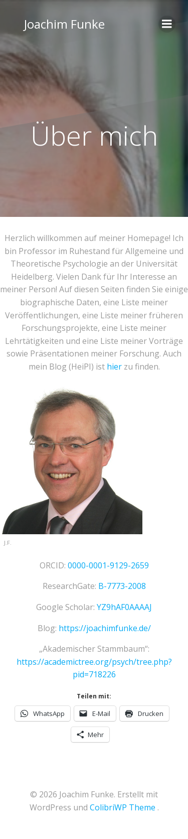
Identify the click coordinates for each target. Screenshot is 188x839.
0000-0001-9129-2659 (108, 565)
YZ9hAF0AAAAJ (124, 607)
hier (114, 366)
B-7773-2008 (122, 585)
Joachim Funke (64, 24)
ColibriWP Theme (122, 807)
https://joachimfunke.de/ (105, 628)
